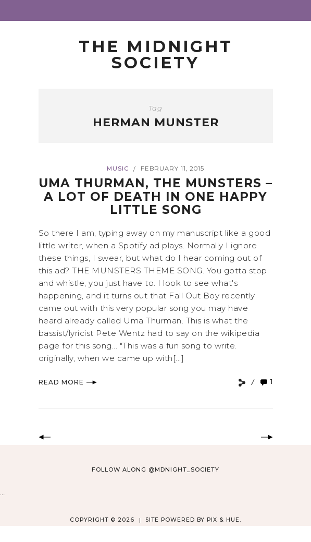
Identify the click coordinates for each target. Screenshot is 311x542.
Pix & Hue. (224, 519)
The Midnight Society (156, 55)
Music (118, 168)
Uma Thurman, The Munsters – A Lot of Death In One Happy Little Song (155, 196)
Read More (68, 382)
